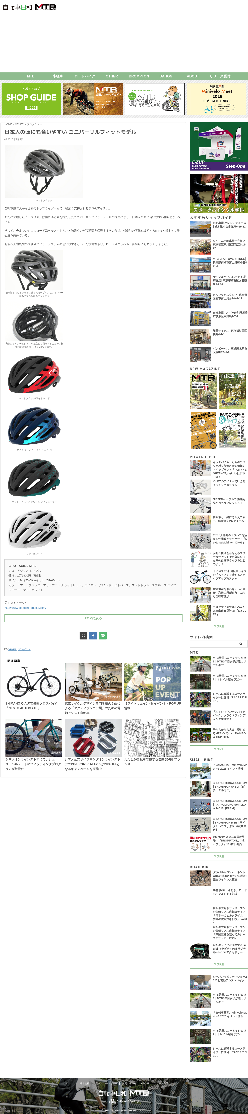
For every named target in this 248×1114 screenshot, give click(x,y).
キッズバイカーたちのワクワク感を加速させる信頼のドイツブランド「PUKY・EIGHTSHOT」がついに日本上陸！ (230, 470)
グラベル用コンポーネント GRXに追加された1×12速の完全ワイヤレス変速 (230, 877)
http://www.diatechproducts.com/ (25, 607)
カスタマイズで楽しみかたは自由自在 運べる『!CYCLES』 (229, 611)
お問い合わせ (129, 1081)
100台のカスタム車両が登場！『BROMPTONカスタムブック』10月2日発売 (229, 841)
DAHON (166, 76)
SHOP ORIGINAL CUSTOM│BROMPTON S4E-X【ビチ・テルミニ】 (230, 788)
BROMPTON (139, 76)
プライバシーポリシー (105, 1081)
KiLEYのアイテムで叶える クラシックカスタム (229, 484)
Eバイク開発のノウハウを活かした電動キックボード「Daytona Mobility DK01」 (230, 540)
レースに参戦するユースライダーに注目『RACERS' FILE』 (230, 698)
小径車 (58, 76)
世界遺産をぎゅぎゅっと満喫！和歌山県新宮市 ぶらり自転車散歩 (229, 593)
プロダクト (24, 648)
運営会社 (84, 1081)
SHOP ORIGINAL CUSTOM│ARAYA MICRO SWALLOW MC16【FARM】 (230, 806)
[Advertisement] (124, 43)
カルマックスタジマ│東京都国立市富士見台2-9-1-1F (230, 296)
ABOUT (193, 76)
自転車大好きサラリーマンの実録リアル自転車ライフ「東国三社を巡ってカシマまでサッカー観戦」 (229, 935)
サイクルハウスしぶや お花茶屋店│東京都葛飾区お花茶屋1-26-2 (230, 280)
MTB (31, 76)
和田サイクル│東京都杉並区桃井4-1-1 (230, 332)
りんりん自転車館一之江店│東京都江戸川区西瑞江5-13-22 (230, 244)
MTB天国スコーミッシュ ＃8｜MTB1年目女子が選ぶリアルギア (230, 662)
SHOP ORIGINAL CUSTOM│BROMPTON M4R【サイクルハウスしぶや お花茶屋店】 (230, 826)
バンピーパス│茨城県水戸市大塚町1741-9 (230, 350)
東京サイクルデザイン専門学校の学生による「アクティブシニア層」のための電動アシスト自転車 (92, 707)
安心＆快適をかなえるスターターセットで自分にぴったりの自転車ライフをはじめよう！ (229, 560)
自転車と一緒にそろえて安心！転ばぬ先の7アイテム (229, 520)
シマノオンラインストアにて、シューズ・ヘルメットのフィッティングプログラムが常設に (33, 765)
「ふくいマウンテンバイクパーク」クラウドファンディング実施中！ (229, 716)
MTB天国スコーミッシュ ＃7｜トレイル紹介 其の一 (230, 678)
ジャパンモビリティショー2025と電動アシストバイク (230, 980)
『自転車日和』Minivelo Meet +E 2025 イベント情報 (230, 768)
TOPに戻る (93, 617)
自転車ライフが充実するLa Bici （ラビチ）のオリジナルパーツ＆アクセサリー (229, 951)
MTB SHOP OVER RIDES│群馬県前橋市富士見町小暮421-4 (230, 262)
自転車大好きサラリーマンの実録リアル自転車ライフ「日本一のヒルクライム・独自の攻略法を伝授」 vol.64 (230, 917)
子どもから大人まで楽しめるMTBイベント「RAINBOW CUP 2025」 (229, 734)
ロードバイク (84, 76)
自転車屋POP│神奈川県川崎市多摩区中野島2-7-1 (230, 314)
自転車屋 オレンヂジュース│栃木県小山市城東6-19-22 (229, 225)
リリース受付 (220, 76)
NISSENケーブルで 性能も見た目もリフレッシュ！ (229, 502)
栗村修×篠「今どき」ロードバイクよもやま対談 (230, 893)
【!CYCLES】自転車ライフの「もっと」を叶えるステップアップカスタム (230, 576)
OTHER (112, 76)
